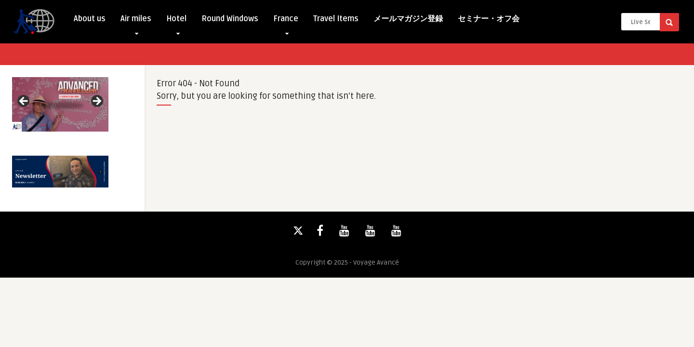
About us (90, 19)
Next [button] (96, 101)
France (285, 21)
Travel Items (336, 19)
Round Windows (229, 19)
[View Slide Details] (60, 104)
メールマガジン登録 (408, 19)
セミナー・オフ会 (489, 19)
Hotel (176, 21)
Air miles (135, 21)
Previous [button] (24, 101)
